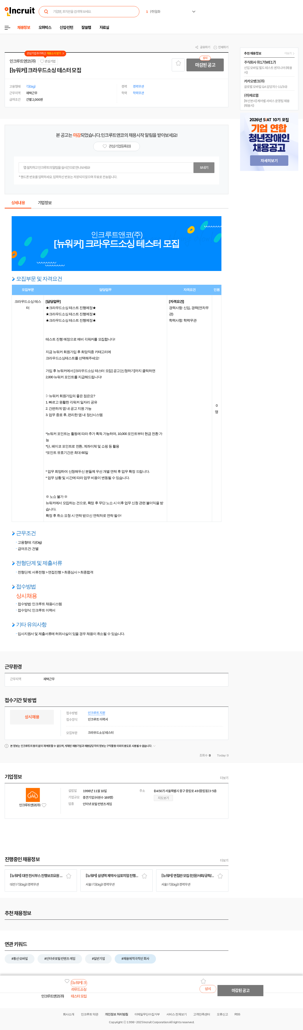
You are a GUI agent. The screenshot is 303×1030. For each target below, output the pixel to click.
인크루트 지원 (96, 713)
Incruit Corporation (155, 1022)
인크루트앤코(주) (23, 61)
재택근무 (49, 679)
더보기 (224, 778)
